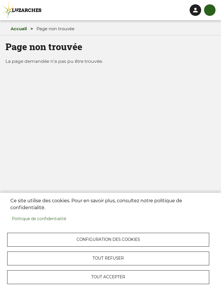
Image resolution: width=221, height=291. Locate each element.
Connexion (195, 10)
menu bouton (210, 10)
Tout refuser (108, 258)
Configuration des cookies (108, 239)
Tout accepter (108, 277)
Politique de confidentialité (39, 218)
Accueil (19, 28)
